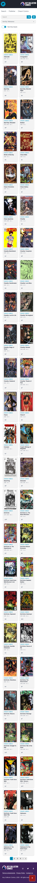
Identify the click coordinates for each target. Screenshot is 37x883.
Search (3, 11)
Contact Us (29, 873)
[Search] (29, 17)
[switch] (4, 27)
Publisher (12, 11)
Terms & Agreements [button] (8, 873)
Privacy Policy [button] (20, 873)
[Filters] (34, 17)
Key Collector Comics (9, 877)
